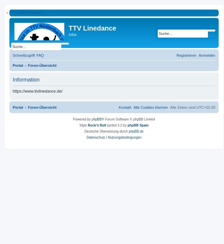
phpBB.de (136, 131)
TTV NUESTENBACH (27, 13)
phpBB (97, 119)
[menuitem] (40, 55)
